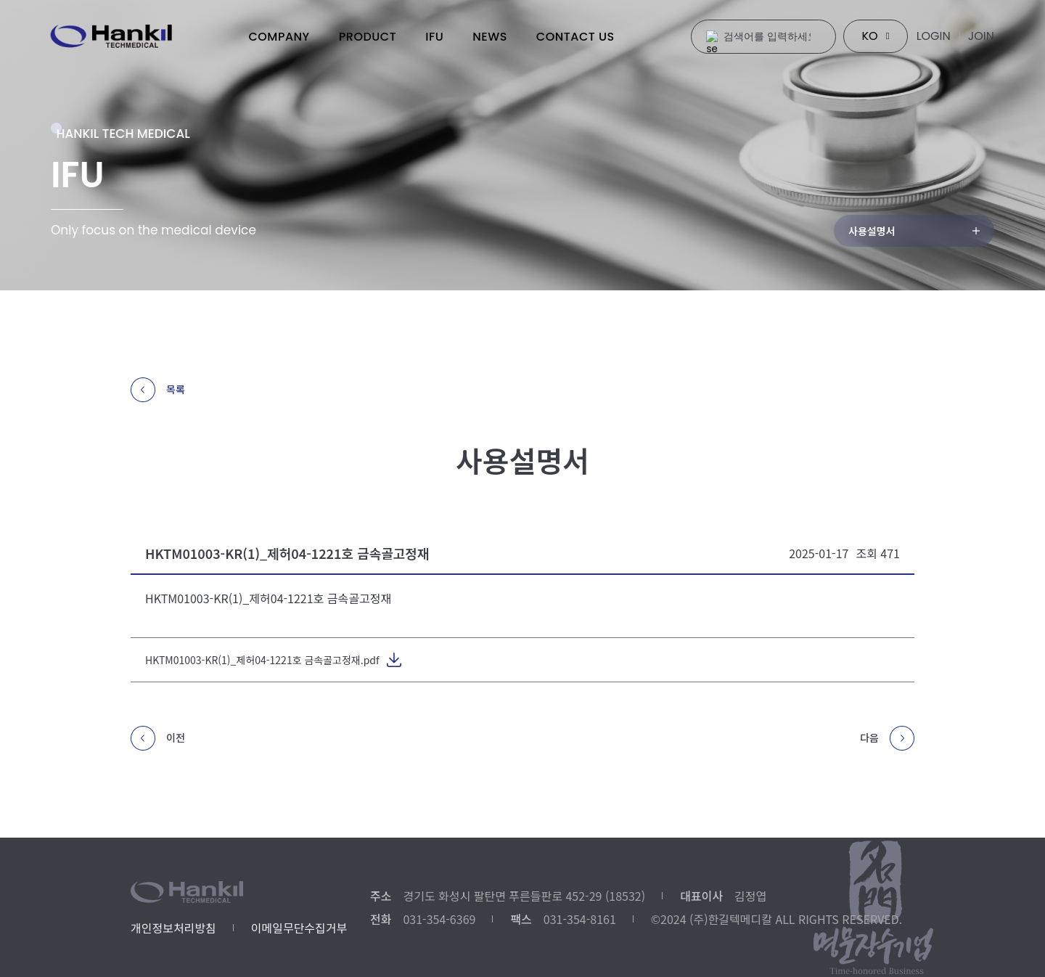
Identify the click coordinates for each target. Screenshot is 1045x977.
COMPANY (278, 36)
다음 (887, 741)
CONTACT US (575, 36)
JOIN (981, 36)
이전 (158, 741)
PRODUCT (367, 36)
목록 (158, 389)
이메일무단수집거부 (299, 927)
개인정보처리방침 (173, 927)
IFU (434, 36)
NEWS (489, 36)
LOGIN (934, 36)
